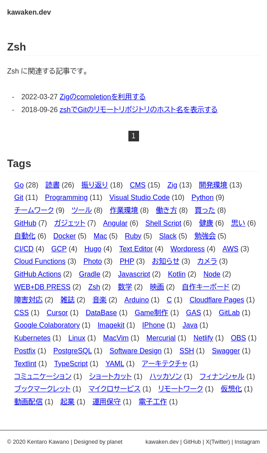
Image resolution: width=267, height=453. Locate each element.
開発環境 (213, 185)
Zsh (94, 287)
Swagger (226, 351)
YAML (114, 363)
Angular (115, 223)
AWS (231, 249)
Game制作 (151, 312)
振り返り (94, 185)
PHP (127, 261)
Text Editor (136, 249)
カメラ (207, 261)
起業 (67, 402)
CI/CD (24, 249)
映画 (157, 287)
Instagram (247, 441)
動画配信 (28, 402)
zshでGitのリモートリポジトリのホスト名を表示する (139, 109)
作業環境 (124, 210)
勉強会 (204, 236)
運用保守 (106, 402)
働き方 (166, 210)
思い (238, 223)
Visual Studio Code (139, 197)
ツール (82, 210)
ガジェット (69, 223)
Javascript (134, 274)
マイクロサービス (114, 389)
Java (190, 325)
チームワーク (34, 210)
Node (211, 274)
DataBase (101, 312)
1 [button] (133, 136)
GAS (193, 312)
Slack (167, 236)
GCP (59, 249)
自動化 (25, 236)
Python (202, 197)
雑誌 (67, 300)
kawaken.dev (29, 12)
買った (205, 210)
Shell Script (163, 223)
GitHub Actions (37, 274)
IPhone (153, 325)
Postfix (25, 351)
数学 (125, 287)
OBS (238, 338)
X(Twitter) (218, 441)
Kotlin (177, 274)
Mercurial (161, 338)
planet (115, 441)
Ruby (133, 236)
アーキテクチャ (164, 363)
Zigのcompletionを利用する (103, 97)
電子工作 (153, 402)
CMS (138, 185)
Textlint (25, 363)
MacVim (116, 338)
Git (18, 197)
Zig (172, 185)
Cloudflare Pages (217, 300)
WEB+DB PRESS (42, 287)
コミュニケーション (43, 376)
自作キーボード (205, 287)
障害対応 (28, 300)
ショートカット (110, 376)
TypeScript (71, 363)
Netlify (203, 338)
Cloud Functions (40, 261)
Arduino (136, 300)
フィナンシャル (221, 376)
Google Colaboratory (47, 325)
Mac (100, 236)
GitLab (229, 312)
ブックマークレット (42, 389)
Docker (64, 236)
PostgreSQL (72, 351)
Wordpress (188, 249)
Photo (93, 261)
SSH (186, 351)
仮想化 (231, 389)
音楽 (99, 300)
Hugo (92, 249)
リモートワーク (180, 389)
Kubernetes (32, 338)
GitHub (25, 223)
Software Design (136, 351)
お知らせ (165, 261)
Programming (66, 197)
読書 (52, 185)
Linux (76, 338)
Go (19, 185)
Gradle (89, 274)
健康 (206, 223)
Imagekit (111, 325)
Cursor (57, 312)
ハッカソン (165, 376)
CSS (21, 312)
